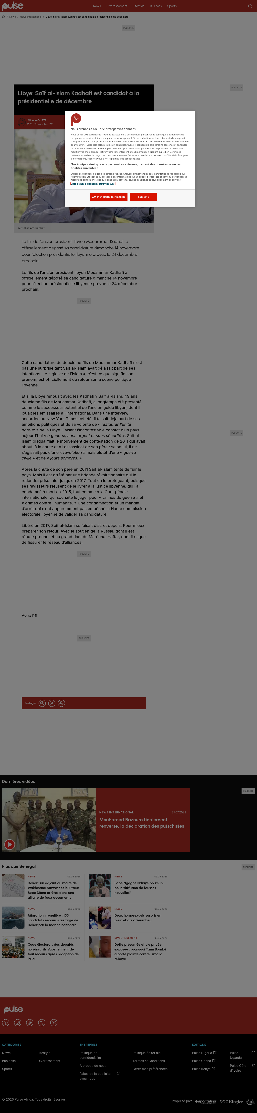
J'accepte (143, 196)
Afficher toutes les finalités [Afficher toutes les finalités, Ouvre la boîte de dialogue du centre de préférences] (108, 196)
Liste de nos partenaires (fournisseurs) (93, 183)
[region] (130, 159)
